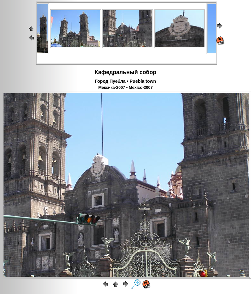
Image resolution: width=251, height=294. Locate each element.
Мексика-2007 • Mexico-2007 (125, 87)
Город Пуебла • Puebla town (125, 81)
